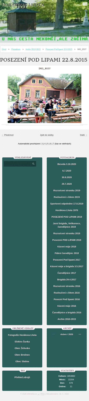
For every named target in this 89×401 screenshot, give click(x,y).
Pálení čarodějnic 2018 (67, 253)
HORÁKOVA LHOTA (23, 4)
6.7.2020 (66, 170)
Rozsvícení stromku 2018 (66, 233)
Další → (83, 135)
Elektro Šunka (22, 341)
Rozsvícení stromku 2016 (66, 286)
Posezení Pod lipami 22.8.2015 (59, 49)
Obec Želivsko (22, 348)
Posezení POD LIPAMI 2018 (66, 240)
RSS (43, 394)
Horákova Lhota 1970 (67, 210)
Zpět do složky (47, 135)
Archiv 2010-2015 (32, 49)
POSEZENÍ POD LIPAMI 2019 (67, 217)
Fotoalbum (15, 49)
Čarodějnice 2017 (66, 273)
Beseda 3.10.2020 (66, 164)
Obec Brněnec (22, 355)
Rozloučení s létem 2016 (67, 293)
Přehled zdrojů (22, 377)
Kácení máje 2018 (66, 246)
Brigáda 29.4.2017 (66, 279)
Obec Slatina (22, 361)
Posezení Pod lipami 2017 (66, 260)
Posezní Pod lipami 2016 (67, 299)
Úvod (4, 49)
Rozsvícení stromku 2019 (66, 190)
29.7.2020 (67, 184)
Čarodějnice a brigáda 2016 (66, 312)
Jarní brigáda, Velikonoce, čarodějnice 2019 (67, 225)
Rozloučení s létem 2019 (67, 197)
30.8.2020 (67, 177)
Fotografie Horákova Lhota (22, 335)
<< (54, 334)
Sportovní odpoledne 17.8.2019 (66, 203)
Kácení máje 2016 (66, 306)
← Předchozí (8, 135)
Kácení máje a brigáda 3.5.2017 (66, 266)
